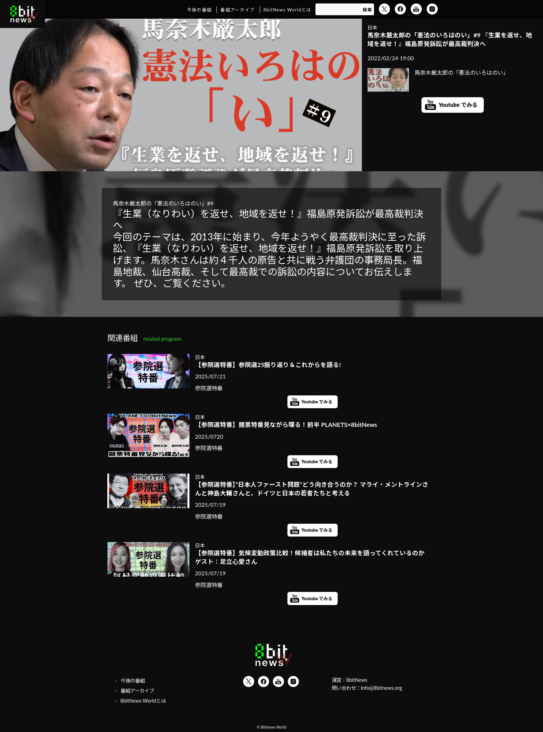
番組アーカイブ (237, 9)
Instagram (432, 9)
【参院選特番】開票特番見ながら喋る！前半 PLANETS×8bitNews (286, 424)
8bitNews (356, 680)
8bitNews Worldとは (287, 9)
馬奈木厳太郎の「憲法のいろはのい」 (438, 72)
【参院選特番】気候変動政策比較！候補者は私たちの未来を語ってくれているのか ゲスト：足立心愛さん (312, 557)
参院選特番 (209, 388)
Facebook (400, 9)
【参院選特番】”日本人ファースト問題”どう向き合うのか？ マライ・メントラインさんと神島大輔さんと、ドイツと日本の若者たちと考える (311, 489)
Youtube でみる (458, 104)
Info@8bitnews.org (381, 688)
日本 (372, 27)
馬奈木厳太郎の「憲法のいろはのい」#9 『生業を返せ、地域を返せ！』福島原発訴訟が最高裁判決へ (449, 39)
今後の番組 (199, 9)
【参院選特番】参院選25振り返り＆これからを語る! (268, 364)
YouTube (416, 9)
